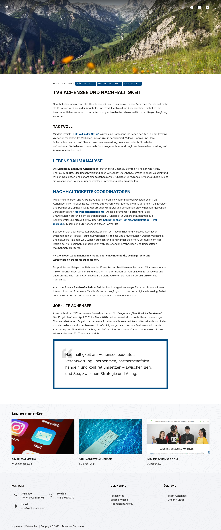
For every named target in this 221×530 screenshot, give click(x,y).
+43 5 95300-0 (65, 495)
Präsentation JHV (86, 84)
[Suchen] (215, 8)
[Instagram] (199, 8)
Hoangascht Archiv (121, 502)
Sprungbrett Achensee (95, 457)
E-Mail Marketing (24, 457)
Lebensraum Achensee (109, 84)
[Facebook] (192, 8)
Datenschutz (32, 524)
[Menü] (6, 8)
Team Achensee (177, 494)
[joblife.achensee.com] (178, 435)
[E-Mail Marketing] (43, 435)
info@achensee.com (33, 506)
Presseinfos (117, 494)
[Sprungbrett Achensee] (110, 435)
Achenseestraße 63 (32, 495)
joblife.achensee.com (162, 457)
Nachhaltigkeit (132, 84)
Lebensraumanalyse (75, 160)
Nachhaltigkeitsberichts (90, 210)
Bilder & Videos (119, 498)
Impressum (17, 524)
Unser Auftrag (176, 498)
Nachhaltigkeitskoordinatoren (87, 190)
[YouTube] (207, 8)
